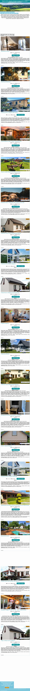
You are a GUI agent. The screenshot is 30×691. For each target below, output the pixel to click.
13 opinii (23, 432)
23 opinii (19, 337)
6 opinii (23, 245)
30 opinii (24, 213)
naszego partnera (12, 95)
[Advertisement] (15, 26)
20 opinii (19, 58)
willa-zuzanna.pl (28, 0)
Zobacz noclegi (16, 56)
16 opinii (23, 150)
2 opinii (21, 663)
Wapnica (27, 37)
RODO (9, 686)
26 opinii (19, 89)
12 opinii (22, 400)
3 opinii (23, 182)
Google (2, 682)
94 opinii (26, 524)
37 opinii (19, 556)
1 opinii (22, 306)
